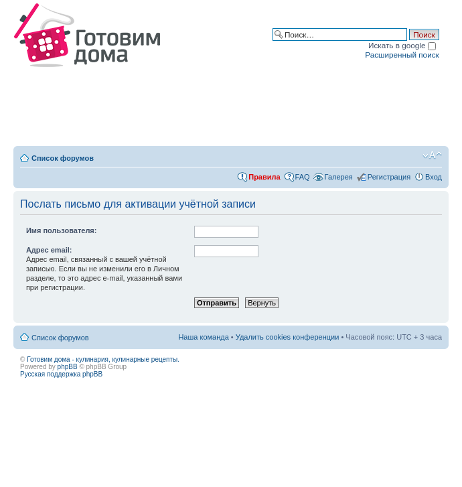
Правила (264, 177)
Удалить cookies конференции (287, 337)
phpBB (68, 366)
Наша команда (203, 337)
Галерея (339, 177)
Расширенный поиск (402, 54)
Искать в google (402, 45)
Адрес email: (49, 250)
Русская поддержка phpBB (61, 374)
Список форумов (62, 158)
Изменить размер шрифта (432, 155)
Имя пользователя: (61, 230)
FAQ (302, 177)
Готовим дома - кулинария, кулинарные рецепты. (103, 359)
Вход (433, 177)
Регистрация (389, 177)
